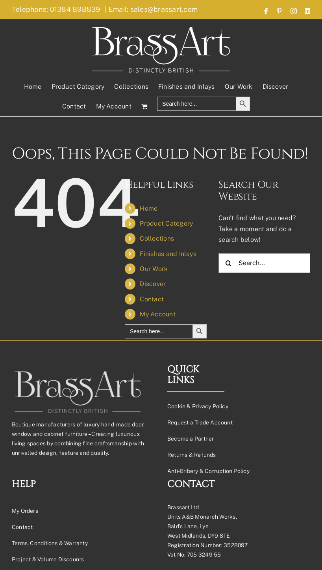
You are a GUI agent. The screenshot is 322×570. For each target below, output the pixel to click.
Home (148, 208)
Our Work (154, 269)
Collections (157, 238)
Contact (152, 299)
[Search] (228, 263)
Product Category (166, 223)
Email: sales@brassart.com (153, 9)
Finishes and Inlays (168, 254)
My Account (157, 314)
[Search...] (264, 263)
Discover (153, 284)
